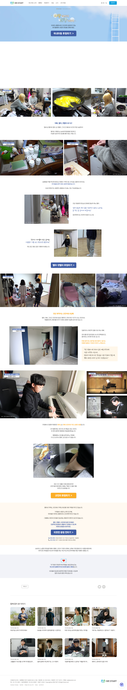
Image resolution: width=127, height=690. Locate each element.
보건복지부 (41, 685)
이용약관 (21, 685)
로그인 (102, 3)
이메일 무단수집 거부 (29, 685)
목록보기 (25, 586)
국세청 (36, 685)
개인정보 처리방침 (14, 685)
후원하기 (113, 3)
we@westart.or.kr (71, 680)
